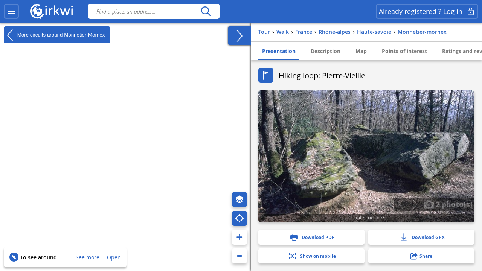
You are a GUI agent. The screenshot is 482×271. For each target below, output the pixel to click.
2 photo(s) (448, 204)
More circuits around (54, 35)
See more (87, 257)
